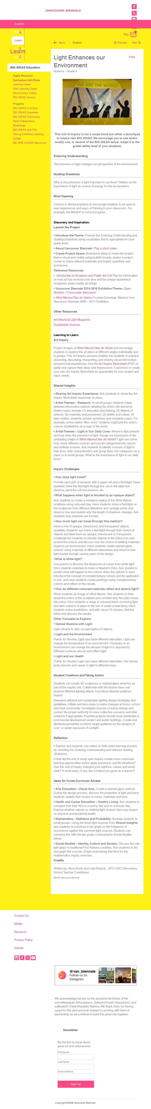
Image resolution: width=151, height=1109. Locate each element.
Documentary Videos (25, 93)
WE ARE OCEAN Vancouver (29, 142)
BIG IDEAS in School (25, 108)
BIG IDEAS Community (26, 116)
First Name (63, 1052)
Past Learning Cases (25, 88)
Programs (18, 103)
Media (18, 923)
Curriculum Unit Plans (26, 80)
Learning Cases (22, 84)
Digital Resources (23, 75)
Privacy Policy (23, 939)
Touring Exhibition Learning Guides (28, 136)
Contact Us (21, 915)
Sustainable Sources (67, 324)
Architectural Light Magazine (72, 319)
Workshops (19, 125)
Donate (18, 948)
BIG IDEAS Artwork (24, 97)
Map (130, 34)
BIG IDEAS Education (25, 67)
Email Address (65, 1071)
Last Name (63, 1062)
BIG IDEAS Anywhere (25, 112)
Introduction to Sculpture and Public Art (81, 275)
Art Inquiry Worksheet (113, 363)
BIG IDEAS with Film (25, 129)
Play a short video (105, 248)
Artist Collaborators (24, 121)
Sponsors (20, 931)
